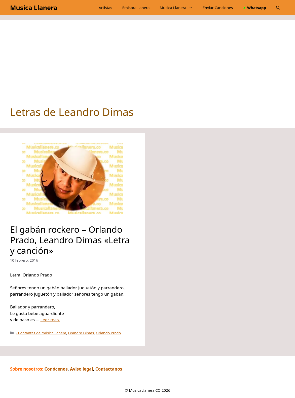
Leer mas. (50, 320)
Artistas (105, 7)
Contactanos (108, 369)
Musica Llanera (33, 7)
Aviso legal (81, 369)
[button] (278, 7)
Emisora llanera (136, 7)
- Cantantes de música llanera (41, 333)
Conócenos (55, 369)
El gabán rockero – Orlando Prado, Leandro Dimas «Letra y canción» (70, 239)
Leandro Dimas (81, 333)
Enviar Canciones (218, 7)
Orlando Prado (108, 333)
